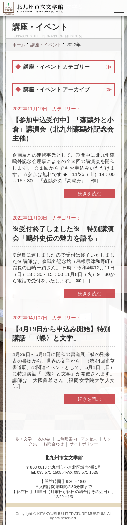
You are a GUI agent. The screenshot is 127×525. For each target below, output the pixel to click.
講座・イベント (45, 44)
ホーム (18, 44)
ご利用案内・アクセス (77, 439)
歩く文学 (24, 439)
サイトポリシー (84, 444)
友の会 (44, 439)
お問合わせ (53, 444)
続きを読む (89, 193)
